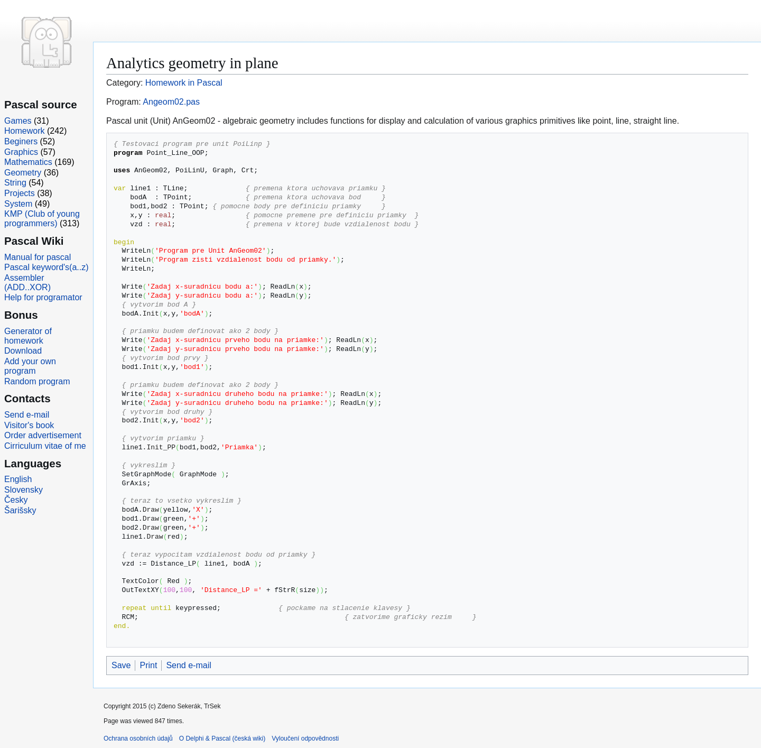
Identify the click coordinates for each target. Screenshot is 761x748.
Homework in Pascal (183, 82)
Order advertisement (42, 435)
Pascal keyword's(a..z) (46, 267)
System (18, 203)
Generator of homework (28, 336)
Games (18, 120)
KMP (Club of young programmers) (42, 218)
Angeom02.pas (171, 101)
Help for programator (43, 297)
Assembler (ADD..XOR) (27, 282)
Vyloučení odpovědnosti (305, 738)
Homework (24, 130)
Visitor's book (29, 425)
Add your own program (30, 366)
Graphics (21, 151)
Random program (37, 381)
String (15, 182)
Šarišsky (20, 510)
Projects (19, 193)
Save (121, 665)
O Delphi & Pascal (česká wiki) (222, 738)
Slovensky (23, 489)
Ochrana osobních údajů (138, 738)
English (18, 479)
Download (23, 350)
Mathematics (28, 162)
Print (148, 665)
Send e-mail (188, 665)
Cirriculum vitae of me (45, 445)
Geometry (22, 172)
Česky (15, 499)
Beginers (21, 141)
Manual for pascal (37, 257)
